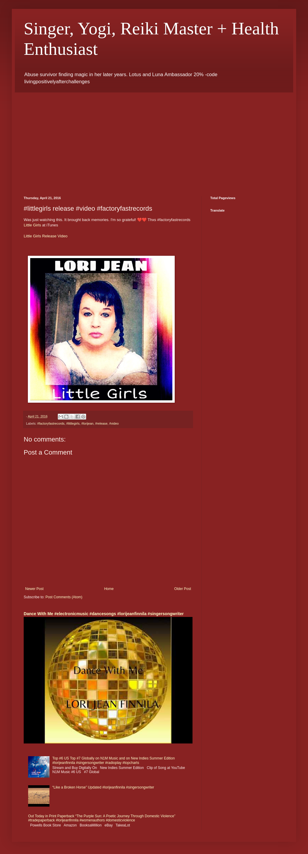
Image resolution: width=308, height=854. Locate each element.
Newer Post (34, 589)
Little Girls (32, 225)
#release (101, 423)
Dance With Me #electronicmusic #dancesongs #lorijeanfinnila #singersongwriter (104, 613)
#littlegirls (73, 423)
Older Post (182, 589)
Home (109, 589)
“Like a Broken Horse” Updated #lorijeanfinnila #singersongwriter (103, 787)
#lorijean (87, 423)
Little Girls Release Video (46, 236)
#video (114, 423)
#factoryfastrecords (51, 423)
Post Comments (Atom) (63, 597)
